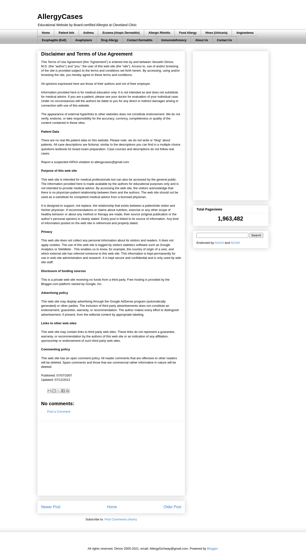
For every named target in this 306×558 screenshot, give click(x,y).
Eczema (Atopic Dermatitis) (121, 32)
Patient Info (66, 32)
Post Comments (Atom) (120, 519)
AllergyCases (60, 16)
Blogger (212, 548)
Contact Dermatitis (140, 40)
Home (46, 32)
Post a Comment (58, 411)
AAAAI (219, 243)
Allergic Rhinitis (159, 32)
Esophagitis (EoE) (54, 40)
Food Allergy (188, 32)
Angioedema (244, 32)
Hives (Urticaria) (216, 32)
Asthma (88, 32)
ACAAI (235, 243)
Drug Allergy (109, 40)
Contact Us (224, 40)
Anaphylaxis (83, 40)
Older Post (172, 507)
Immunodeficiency (173, 40)
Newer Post (50, 507)
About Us (201, 40)
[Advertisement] (111, 458)
